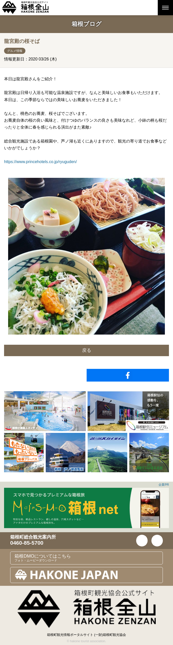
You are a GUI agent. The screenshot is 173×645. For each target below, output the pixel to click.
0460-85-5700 (26, 543)
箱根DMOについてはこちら (88, 558)
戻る (86, 350)
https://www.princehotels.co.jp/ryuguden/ (40, 162)
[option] (45, 411)
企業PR (164, 484)
